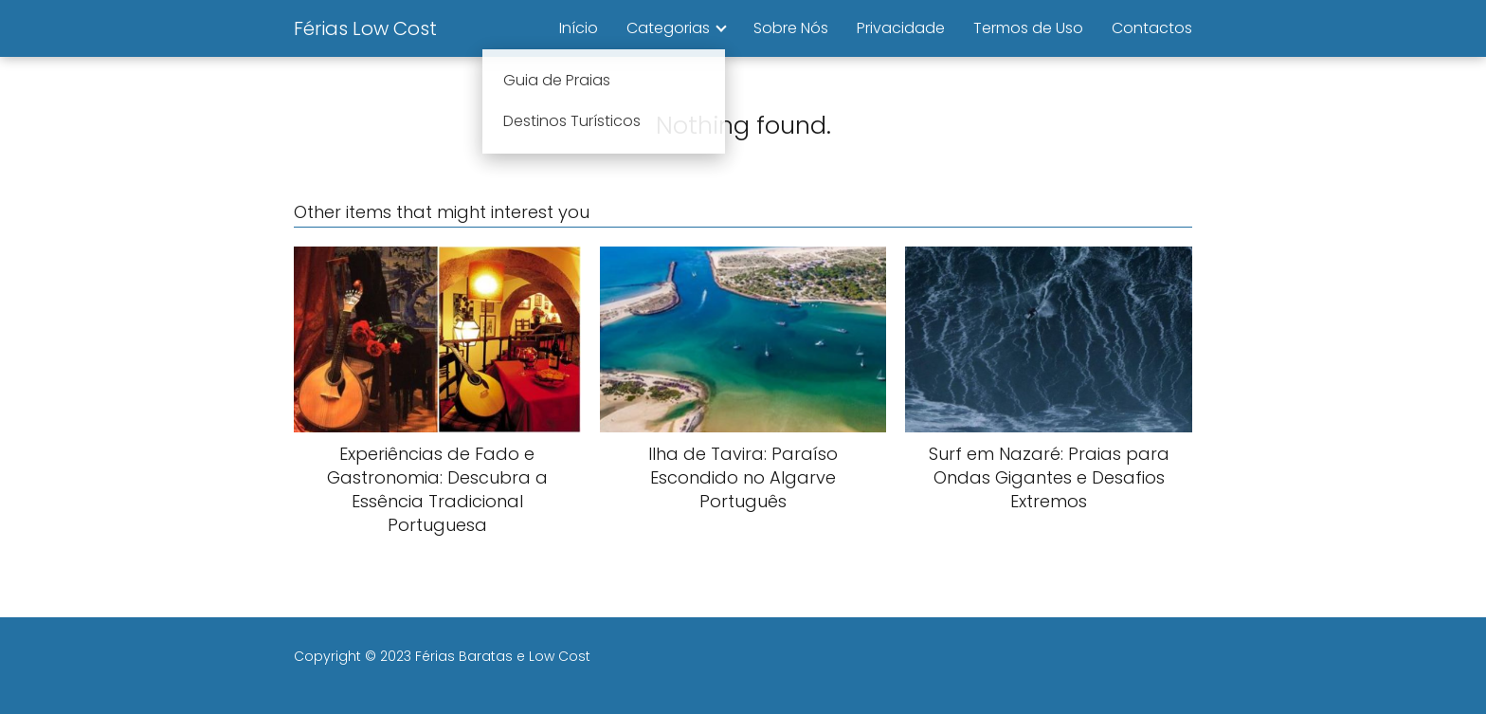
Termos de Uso (1028, 28)
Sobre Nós (790, 28)
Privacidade (901, 28)
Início (578, 28)
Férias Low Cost (365, 28)
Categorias (668, 28)
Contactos (1152, 28)
